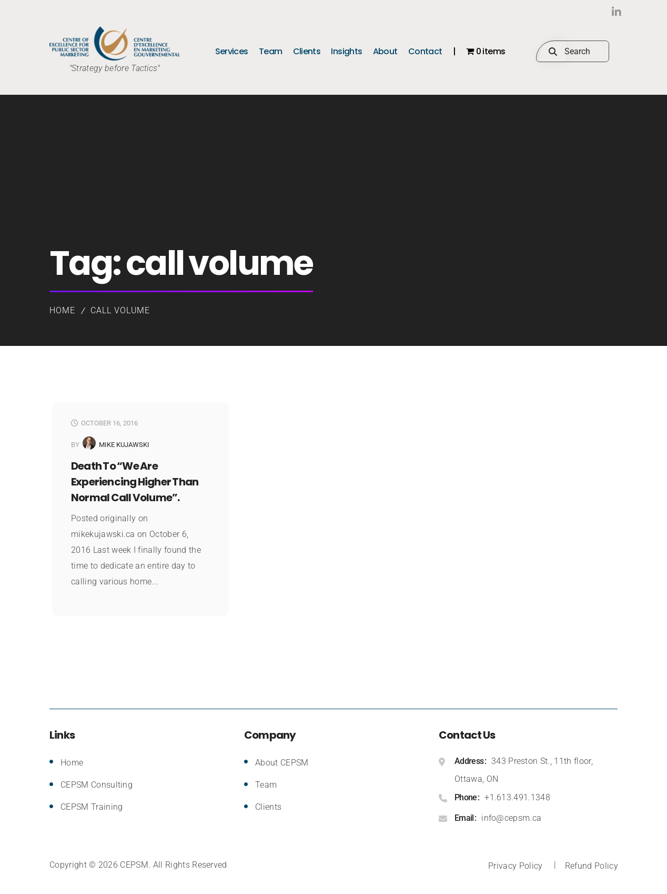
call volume (120, 310)
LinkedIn (596, 12)
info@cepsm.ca (511, 818)
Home (62, 310)
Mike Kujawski (124, 445)
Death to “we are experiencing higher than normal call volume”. (134, 482)
